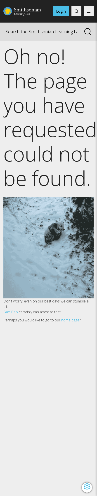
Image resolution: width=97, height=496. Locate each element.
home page (70, 320)
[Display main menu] (89, 11)
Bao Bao (10, 311)
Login (61, 11)
